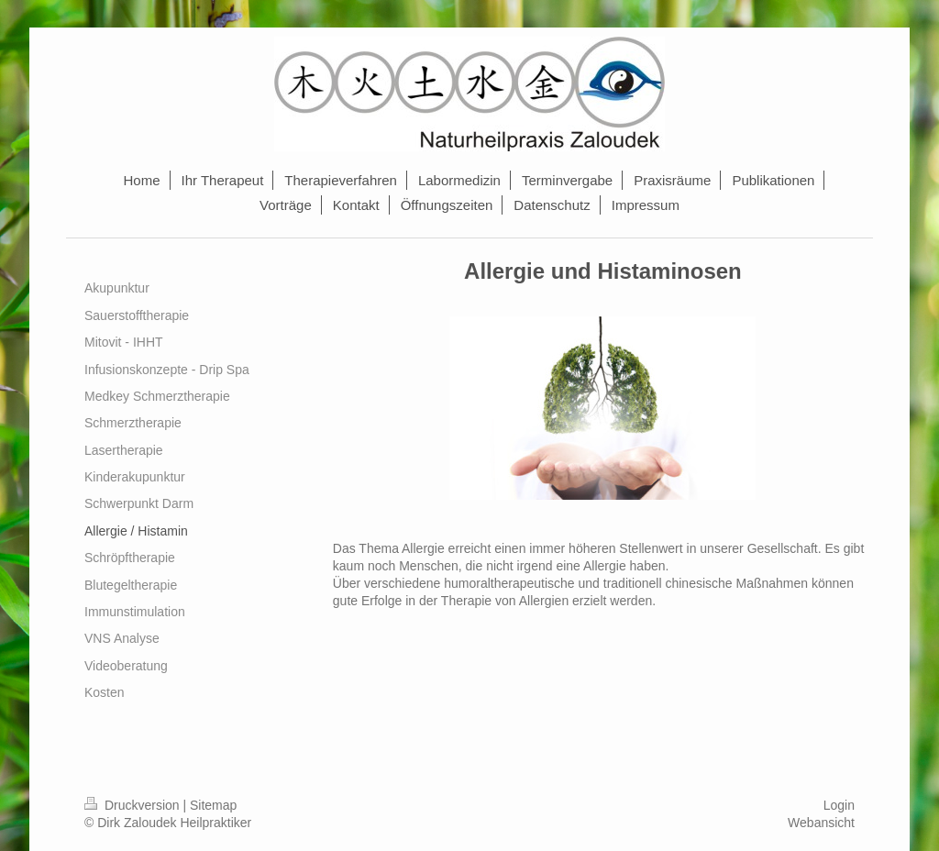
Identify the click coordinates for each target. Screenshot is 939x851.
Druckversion (133, 805)
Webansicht (821, 822)
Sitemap (213, 805)
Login (839, 805)
